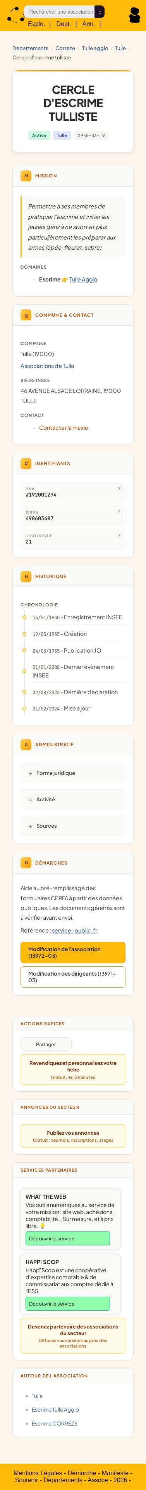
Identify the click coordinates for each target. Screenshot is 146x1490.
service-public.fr (74, 930)
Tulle (120, 48)
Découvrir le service (52, 1238)
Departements (30, 48)
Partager (46, 1044)
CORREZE (65, 48)
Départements (62, 1480)
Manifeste (115, 1473)
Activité (45, 799)
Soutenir (26, 1480)
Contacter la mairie (63, 427)
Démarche (82, 1473)
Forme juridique (55, 772)
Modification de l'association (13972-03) (64, 952)
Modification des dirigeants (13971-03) (72, 976)
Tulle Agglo (95, 48)
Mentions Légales (38, 1473)
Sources (46, 825)
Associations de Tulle (47, 365)
